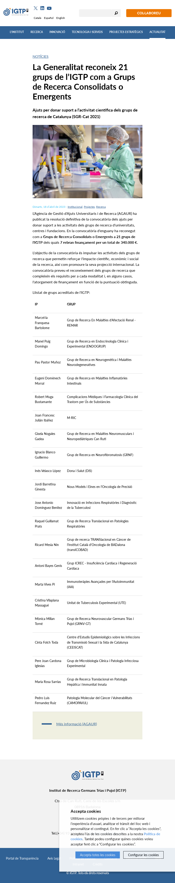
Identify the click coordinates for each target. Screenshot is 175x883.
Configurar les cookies (143, 855)
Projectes (89, 206)
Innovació (57, 32)
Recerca (37, 32)
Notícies (41, 56)
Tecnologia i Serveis (87, 32)
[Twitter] (36, 8)
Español (49, 18)
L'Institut (17, 32)
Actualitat (157, 32)
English (60, 18)
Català (37, 18)
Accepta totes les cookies (97, 855)
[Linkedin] (42, 8)
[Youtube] (49, 8)
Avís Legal (54, 858)
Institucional (75, 206)
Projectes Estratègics (126, 32)
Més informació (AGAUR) (76, 724)
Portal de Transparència (22, 858)
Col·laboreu (149, 13)
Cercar (116, 13)
